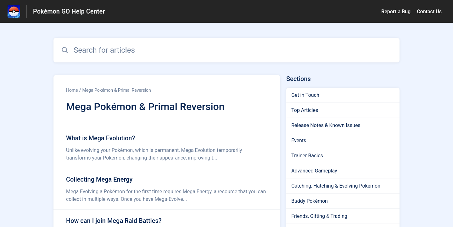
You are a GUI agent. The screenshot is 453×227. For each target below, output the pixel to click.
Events (298, 140)
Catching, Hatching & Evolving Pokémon (335, 186)
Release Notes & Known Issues (326, 125)
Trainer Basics (307, 156)
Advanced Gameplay (314, 171)
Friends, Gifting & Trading (319, 216)
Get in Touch (305, 95)
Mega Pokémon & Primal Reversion (116, 90)
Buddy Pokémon (309, 201)
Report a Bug (396, 12)
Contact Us (429, 12)
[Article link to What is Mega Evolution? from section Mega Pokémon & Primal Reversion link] (166, 147)
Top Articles (304, 110)
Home (72, 90)
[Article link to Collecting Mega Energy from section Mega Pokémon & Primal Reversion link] (166, 189)
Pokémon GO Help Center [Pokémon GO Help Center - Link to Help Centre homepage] (69, 11)
